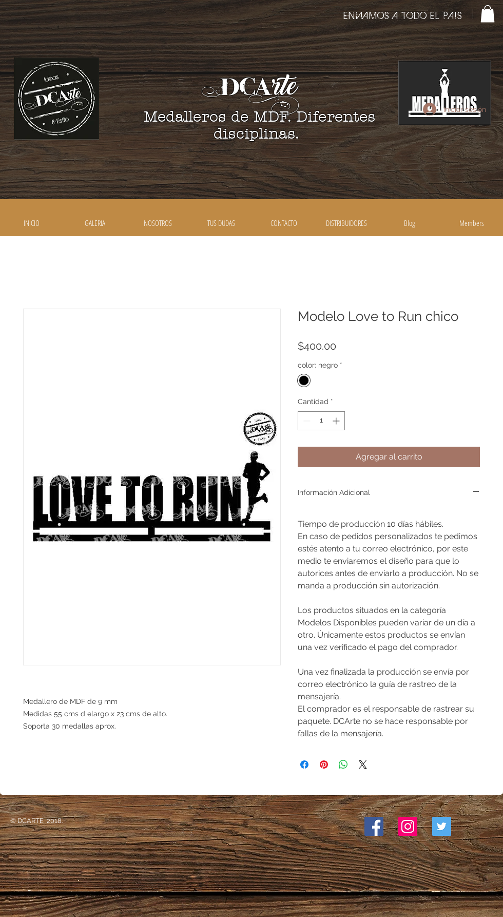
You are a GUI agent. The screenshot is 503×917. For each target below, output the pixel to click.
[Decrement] (305, 421)
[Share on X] (363, 764)
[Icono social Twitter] (441, 826)
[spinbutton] (321, 421)
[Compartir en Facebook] (304, 764)
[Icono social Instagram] (407, 826)
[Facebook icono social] (373, 826)
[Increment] (337, 421)
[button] (487, 13)
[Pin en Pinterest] (324, 764)
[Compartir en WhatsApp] (343, 764)
